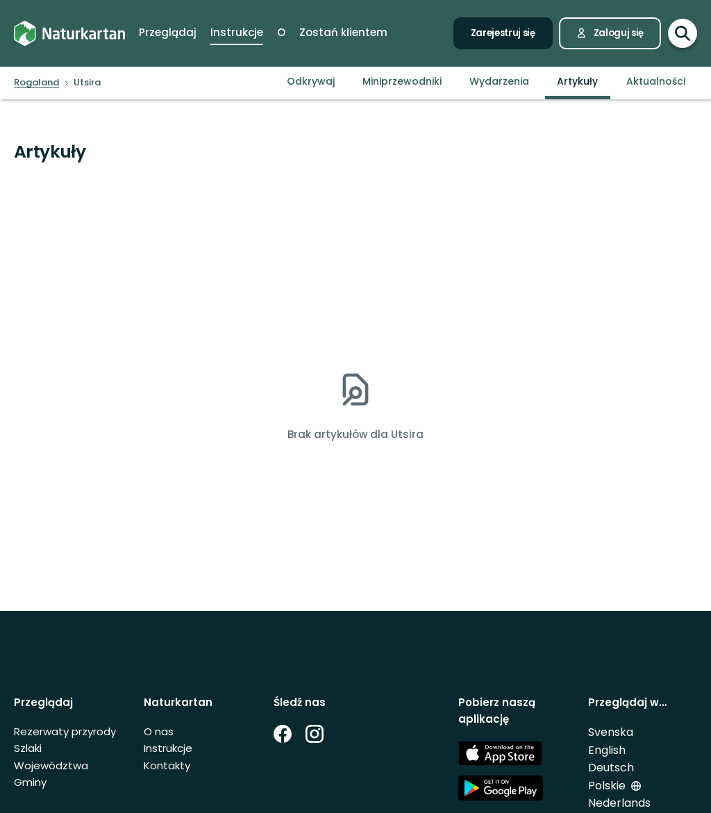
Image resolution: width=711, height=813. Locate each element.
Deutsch (611, 768)
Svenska (610, 732)
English (607, 750)
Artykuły (577, 81)
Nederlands (619, 803)
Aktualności (655, 81)
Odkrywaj (311, 81)
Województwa (51, 765)
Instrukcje (168, 748)
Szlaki (28, 748)
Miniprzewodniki (402, 81)
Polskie (607, 786)
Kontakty (167, 765)
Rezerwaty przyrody (65, 731)
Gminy (30, 782)
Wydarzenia (499, 81)
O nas (159, 731)
